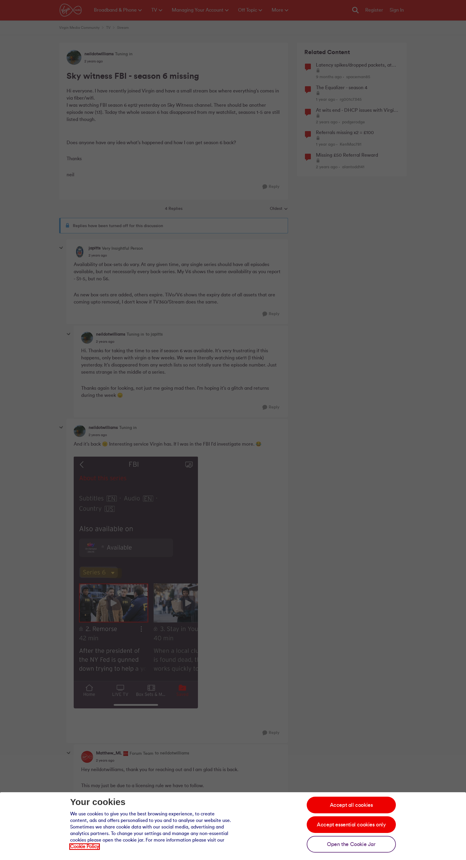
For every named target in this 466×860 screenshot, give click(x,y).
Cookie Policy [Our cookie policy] (84, 846)
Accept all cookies (351, 805)
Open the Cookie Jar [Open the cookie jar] (351, 844)
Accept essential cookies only (351, 824)
